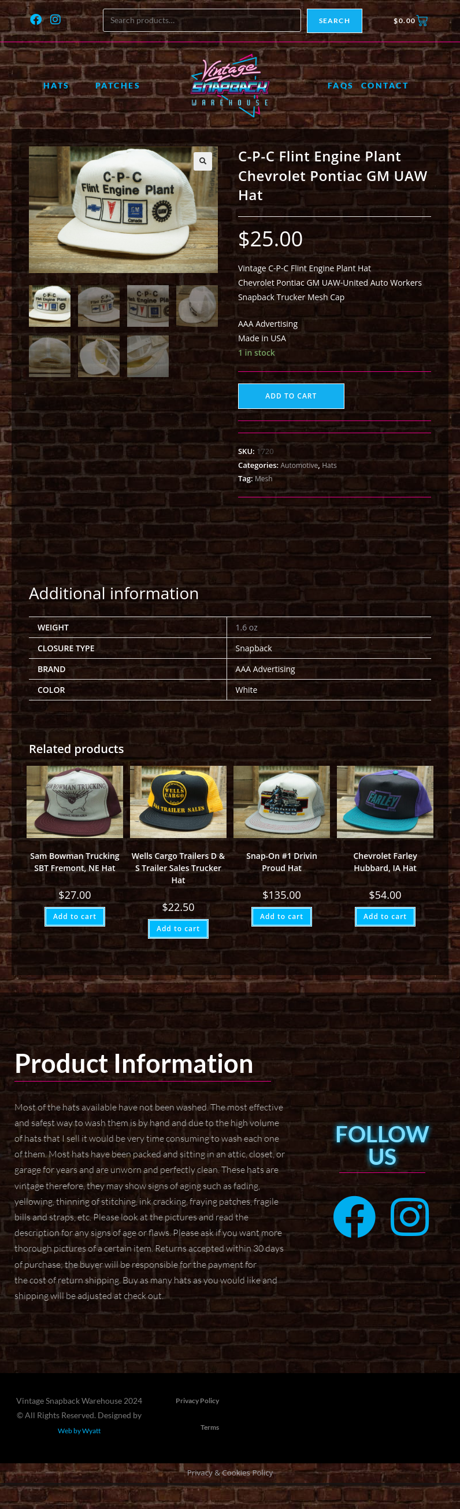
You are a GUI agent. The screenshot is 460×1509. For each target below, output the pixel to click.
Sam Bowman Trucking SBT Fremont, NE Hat (74, 861)
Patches (118, 85)
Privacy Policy (197, 1400)
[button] (203, 161)
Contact (385, 85)
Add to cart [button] (75, 916)
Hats (56, 85)
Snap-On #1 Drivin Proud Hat (281, 861)
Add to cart (291, 396)
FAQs (341, 85)
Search (334, 20)
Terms (210, 1427)
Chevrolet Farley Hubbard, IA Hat (385, 861)
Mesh (264, 479)
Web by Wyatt (79, 1430)
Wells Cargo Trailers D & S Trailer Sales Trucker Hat (178, 868)
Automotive (299, 465)
